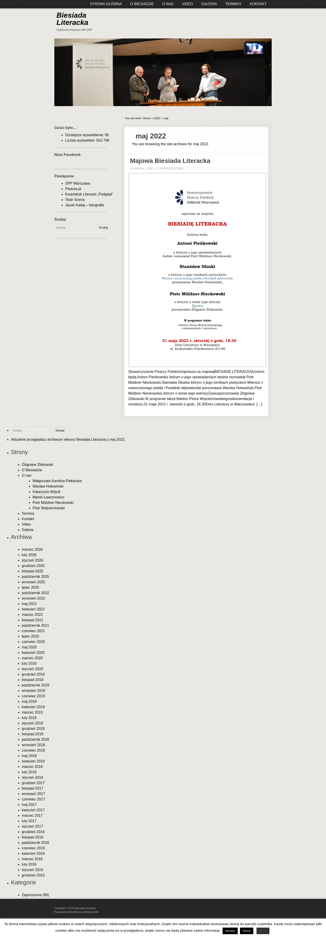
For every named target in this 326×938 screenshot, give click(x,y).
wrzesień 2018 (33, 745)
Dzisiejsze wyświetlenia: (85, 135)
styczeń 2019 (32, 723)
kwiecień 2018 (33, 761)
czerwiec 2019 (33, 696)
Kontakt (28, 519)
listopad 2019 (32, 680)
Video (26, 524)
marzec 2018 (32, 767)
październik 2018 (35, 739)
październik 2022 (35, 593)
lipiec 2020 (30, 636)
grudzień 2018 (33, 729)
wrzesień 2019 (33, 691)
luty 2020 (29, 663)
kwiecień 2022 (33, 609)
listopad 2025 (32, 571)
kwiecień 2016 (33, 853)
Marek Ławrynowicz (48, 497)
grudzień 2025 (33, 566)
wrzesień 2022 (33, 598)
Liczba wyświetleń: (80, 140)
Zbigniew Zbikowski (37, 465)
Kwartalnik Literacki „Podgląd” (89, 194)
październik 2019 (35, 685)
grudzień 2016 (33, 832)
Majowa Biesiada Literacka (170, 160)
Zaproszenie (171, 168)
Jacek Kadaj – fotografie (84, 205)
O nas (26, 475)
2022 (157, 118)
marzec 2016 (32, 859)
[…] (259, 404)
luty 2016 (29, 864)
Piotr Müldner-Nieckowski (53, 503)
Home (147, 118)
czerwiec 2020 (33, 642)
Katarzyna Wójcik (47, 492)
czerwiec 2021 (33, 631)
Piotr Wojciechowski (49, 508)
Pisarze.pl (73, 189)
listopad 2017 (32, 788)
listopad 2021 (32, 620)
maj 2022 (29, 604)
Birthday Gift (91, 912)
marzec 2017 (32, 815)
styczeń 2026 (32, 560)
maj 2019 (29, 701)
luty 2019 (29, 718)
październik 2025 (35, 577)
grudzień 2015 (33, 875)
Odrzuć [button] (247, 930)
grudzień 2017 (33, 783)
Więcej (263, 930)
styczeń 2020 (32, 669)
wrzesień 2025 (33, 582)
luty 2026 (29, 555)
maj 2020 (29, 647)
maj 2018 (29, 756)
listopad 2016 (32, 837)
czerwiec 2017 (33, 799)
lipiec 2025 (30, 587)
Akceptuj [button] (230, 930)
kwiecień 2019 (33, 707)
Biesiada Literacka (73, 18)
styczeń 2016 (32, 870)
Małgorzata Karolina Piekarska (57, 481)
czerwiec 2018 (33, 750)
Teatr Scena (74, 200)
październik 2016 (35, 843)
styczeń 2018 (32, 777)
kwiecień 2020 (33, 653)
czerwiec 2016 (33, 848)
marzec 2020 (32, 658)
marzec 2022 (32, 615)
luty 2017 (29, 821)
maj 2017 (29, 805)
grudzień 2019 (33, 674)
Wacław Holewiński (48, 486)
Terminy (28, 513)
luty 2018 (29, 772)
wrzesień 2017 (33, 794)
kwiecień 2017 (33, 810)
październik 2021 (35, 625)
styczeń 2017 (32, 826)
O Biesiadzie (32, 470)
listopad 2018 (32, 734)
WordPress (74, 912)
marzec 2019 (32, 712)
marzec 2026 (32, 549)
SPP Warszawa (77, 183)
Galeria (28, 530)
